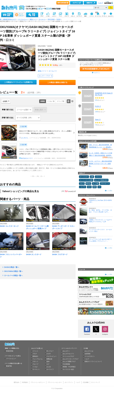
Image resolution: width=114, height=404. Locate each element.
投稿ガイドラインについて (93, 361)
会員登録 (87, 354)
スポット (35, 361)
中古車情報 (66, 364)
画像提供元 (4, 70)
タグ (47, 364)
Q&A (47, 361)
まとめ (48, 367)
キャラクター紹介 (68, 369)
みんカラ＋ (66, 351)
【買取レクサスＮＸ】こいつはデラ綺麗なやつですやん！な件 (100, 220)
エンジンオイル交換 (86, 180)
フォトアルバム (38, 359)
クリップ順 (60, 101)
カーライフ (50, 369)
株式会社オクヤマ (26, 158)
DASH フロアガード (60, 254)
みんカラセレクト (68, 354)
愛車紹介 (35, 356)
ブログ (35, 354)
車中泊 (88, 183)
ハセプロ (82, 187)
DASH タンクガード (34, 254)
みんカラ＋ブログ (44, 76)
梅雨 (94, 187)
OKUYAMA (51, 19)
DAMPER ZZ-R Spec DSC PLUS (103, 94)
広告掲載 (86, 382)
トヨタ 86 (23, 126)
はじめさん (23, 138)
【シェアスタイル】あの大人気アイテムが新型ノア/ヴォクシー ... (100, 240)
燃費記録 (49, 359)
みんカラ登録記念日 (101, 180)
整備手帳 (9, 366)
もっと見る (109, 190)
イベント (35, 351)
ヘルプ (100, 3)
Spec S (97, 119)
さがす (48, 354)
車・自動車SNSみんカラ (8, 19)
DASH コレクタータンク (9, 226)
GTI (99, 187)
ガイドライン (69, 382)
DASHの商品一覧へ (11, 267)
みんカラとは (89, 351)
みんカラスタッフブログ (70, 359)
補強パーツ (33, 19)
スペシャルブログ (68, 356)
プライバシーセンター (55, 382)
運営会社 (16, 382)
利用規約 (25, 382)
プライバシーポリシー (37, 382)
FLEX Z (98, 106)
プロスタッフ (105, 183)
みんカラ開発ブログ (69, 361)
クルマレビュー (51, 356)
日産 (91, 177)
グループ (35, 364)
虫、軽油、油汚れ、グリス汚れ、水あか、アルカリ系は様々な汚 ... (100, 211)
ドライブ (98, 177)
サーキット (36, 369)
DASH (58, 19)
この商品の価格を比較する (57, 82)
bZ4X (89, 187)
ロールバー (42, 19)
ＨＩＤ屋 (95, 183)
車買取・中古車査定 (69, 367)
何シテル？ (50, 351)
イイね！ (35, 367)
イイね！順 (50, 101)
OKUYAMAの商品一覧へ (13, 271)
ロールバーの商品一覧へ (13, 275)
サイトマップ (95, 382)
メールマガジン (90, 356)
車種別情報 (9, 351)
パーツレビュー (23, 19)
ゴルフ (82, 183)
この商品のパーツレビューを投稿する (18, 82)
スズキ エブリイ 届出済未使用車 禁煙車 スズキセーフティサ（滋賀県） (100, 163)
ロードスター (84, 177)
